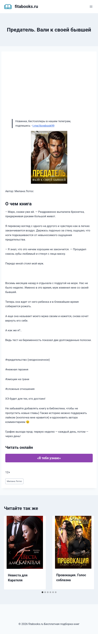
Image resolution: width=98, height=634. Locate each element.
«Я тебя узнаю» (49, 458)
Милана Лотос (14, 481)
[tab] (42, 592)
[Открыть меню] (91, 6)
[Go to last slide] (10, 552)
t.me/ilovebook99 (44, 125)
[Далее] (88, 552)
